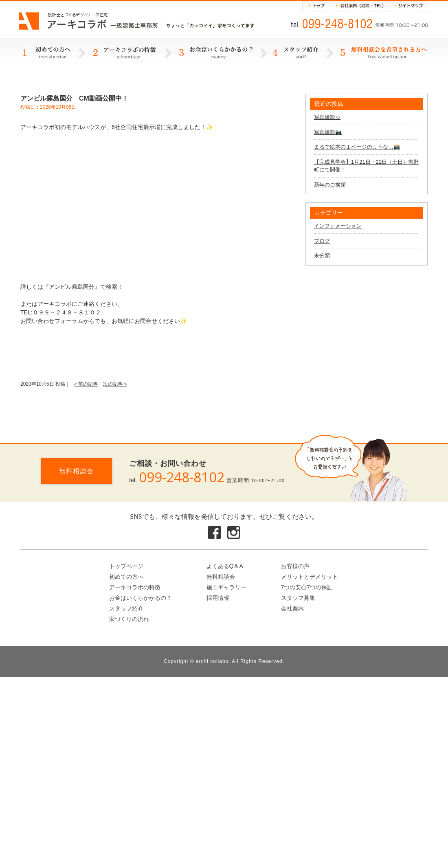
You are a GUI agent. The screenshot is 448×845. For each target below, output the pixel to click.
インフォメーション (338, 226)
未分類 (322, 255)
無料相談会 (76, 470)
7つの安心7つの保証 (307, 587)
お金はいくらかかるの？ (140, 598)
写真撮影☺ (327, 117)
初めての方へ (126, 576)
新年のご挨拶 (330, 185)
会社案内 (292, 608)
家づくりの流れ (129, 619)
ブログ (322, 241)
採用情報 (217, 598)
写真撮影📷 (328, 132)
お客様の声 (295, 566)
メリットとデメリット (309, 576)
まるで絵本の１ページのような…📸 (357, 147)
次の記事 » (115, 384)
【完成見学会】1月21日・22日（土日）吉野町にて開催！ (366, 166)
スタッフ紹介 (126, 608)
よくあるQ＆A (224, 566)
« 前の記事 (86, 384)
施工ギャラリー (226, 587)
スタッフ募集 (298, 598)
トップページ (126, 566)
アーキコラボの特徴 (134, 587)
